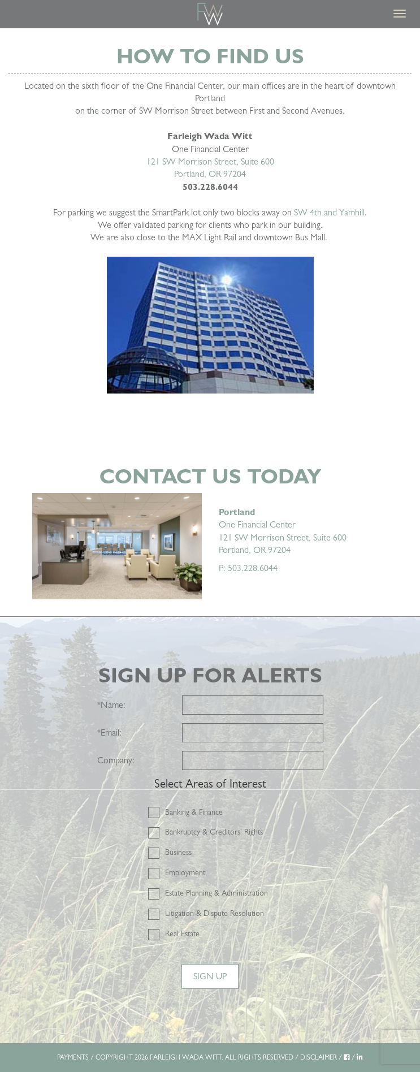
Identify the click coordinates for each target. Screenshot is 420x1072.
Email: (109, 732)
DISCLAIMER (318, 1057)
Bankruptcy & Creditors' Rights (214, 831)
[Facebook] (347, 1057)
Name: (111, 704)
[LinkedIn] (360, 1057)
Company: (116, 760)
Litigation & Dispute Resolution (214, 913)
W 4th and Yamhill (331, 212)
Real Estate (182, 933)
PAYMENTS (73, 1057)
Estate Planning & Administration (216, 892)
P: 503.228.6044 (248, 568)
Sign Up (210, 976)
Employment (185, 872)
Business (178, 852)
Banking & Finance (194, 811)
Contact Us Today (210, 476)
